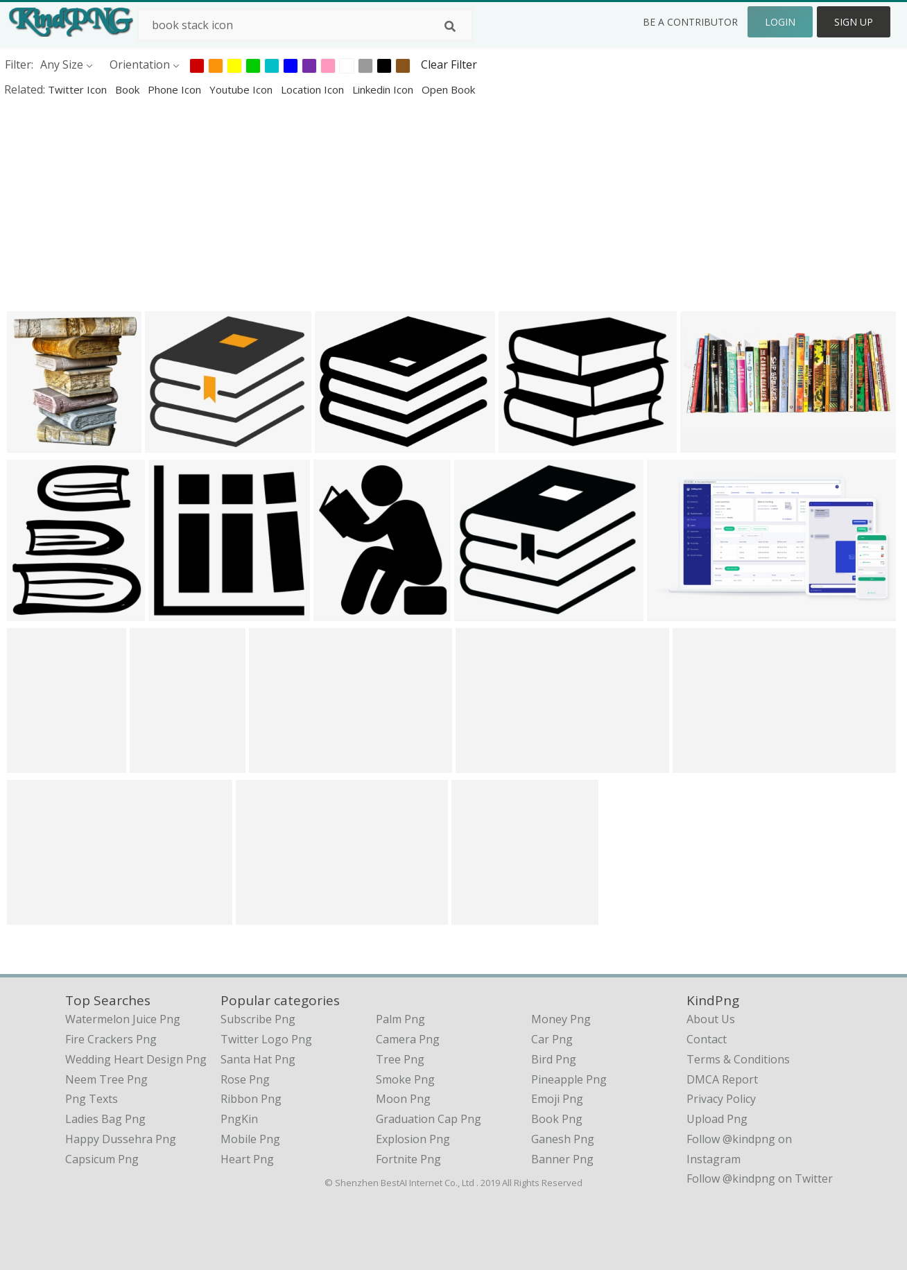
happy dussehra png (120, 1139)
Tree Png (400, 1059)
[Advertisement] (416, 204)
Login (780, 21)
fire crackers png (111, 1039)
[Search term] (305, 25)
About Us (710, 1019)
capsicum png (102, 1159)
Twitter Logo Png (266, 1039)
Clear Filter (449, 64)
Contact (706, 1039)
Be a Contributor (690, 21)
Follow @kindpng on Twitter (759, 1178)
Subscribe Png (258, 1019)
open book (448, 89)
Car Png (552, 1039)
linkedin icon (384, 89)
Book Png (556, 1119)
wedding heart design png (136, 1059)
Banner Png (562, 1159)
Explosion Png (413, 1139)
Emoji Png (557, 1098)
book (128, 89)
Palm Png (400, 1019)
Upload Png (717, 1119)
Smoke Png (405, 1079)
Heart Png (247, 1159)
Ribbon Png (251, 1098)
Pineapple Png (569, 1079)
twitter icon (79, 89)
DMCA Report (722, 1079)
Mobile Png (250, 1139)
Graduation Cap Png (428, 1119)
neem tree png (106, 1079)
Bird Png (553, 1059)
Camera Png (408, 1039)
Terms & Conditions (738, 1059)
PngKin (239, 1119)
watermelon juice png (122, 1019)
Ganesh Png (562, 1139)
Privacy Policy (721, 1098)
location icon (314, 89)
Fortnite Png (408, 1159)
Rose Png (245, 1079)
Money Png (561, 1019)
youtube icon (242, 89)
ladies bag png (105, 1119)
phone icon (176, 89)
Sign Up (853, 21)
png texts (91, 1098)
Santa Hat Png (258, 1059)
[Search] (450, 26)
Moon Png (403, 1098)
